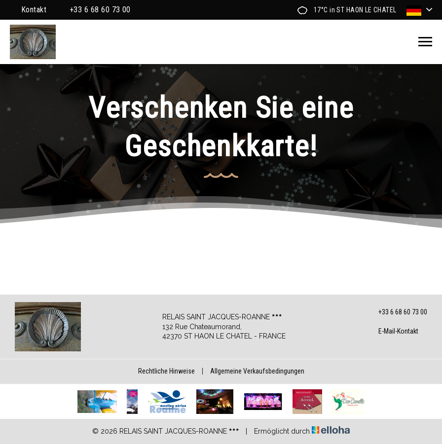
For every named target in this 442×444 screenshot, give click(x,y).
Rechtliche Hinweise (166, 371)
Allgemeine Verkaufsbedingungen (257, 371)
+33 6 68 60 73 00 (397, 312)
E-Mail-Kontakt (392, 331)
